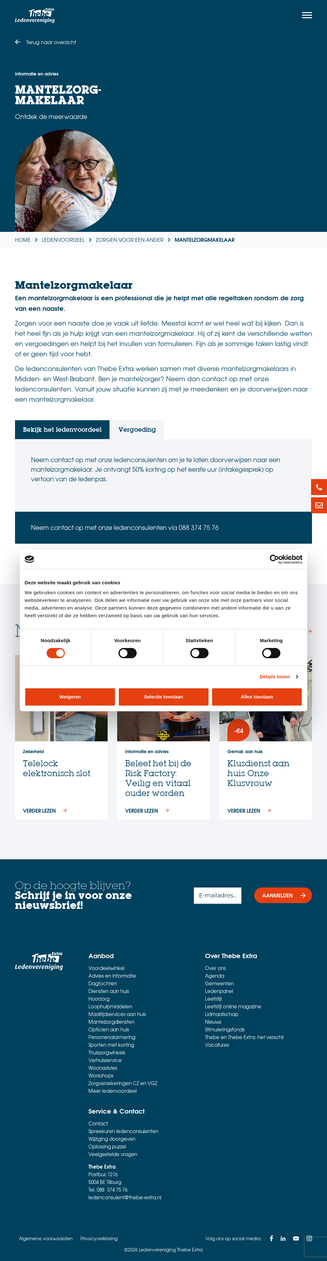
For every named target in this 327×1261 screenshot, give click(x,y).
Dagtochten (102, 983)
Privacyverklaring (99, 1238)
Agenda (214, 975)
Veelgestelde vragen (112, 1154)
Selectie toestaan (163, 696)
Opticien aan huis (108, 1029)
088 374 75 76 (112, 1189)
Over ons (215, 968)
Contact (98, 1123)
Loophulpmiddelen (110, 1006)
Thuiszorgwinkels (106, 1052)
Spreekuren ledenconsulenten (123, 1131)
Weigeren (70, 696)
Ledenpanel (219, 991)
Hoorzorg (99, 998)
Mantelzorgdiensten (111, 1021)
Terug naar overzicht (51, 41)
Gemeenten (219, 983)
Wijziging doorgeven (111, 1138)
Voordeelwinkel (106, 968)
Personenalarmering (111, 1037)
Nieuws (213, 1021)
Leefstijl (213, 998)
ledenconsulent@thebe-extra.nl (124, 1197)
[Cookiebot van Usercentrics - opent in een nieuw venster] (274, 559)
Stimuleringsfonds (225, 1029)
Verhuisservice (105, 1060)
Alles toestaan (257, 696)
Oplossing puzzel (107, 1146)
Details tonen (275, 676)
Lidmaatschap (221, 1014)
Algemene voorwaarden (46, 1238)
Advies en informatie (112, 975)
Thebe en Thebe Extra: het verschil (244, 1037)
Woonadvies (102, 1067)
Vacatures (217, 1044)
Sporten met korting (111, 1044)
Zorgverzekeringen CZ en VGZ (122, 1083)
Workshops (100, 1075)
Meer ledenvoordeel (112, 1090)
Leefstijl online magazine (233, 1006)
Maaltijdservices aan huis (117, 1014)
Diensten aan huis (108, 991)
